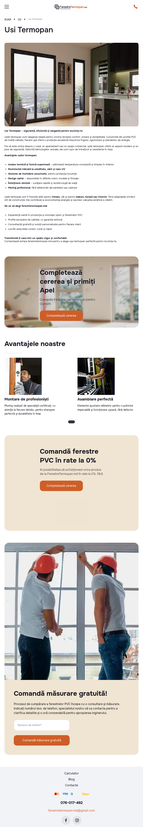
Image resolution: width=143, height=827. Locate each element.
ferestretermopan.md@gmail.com (71, 810)
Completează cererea (61, 316)
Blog (71, 779)
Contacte (71, 785)
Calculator (71, 773)
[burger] (6, 7)
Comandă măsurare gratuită (42, 740)
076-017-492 (72, 802)
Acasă (7, 19)
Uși (19, 19)
